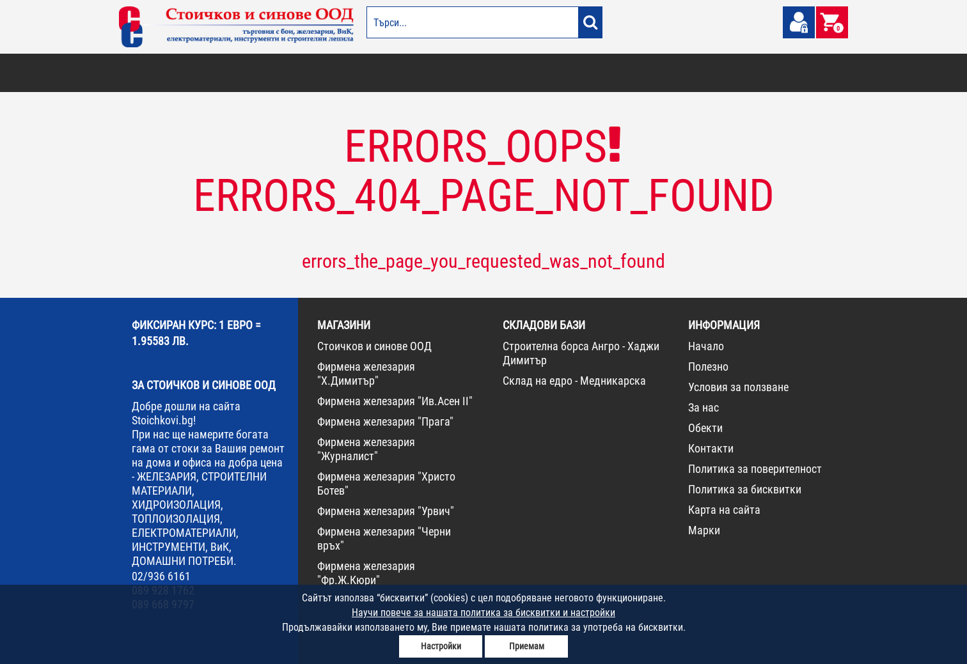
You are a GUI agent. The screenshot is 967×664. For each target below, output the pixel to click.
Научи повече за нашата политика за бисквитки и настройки (483, 612)
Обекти (705, 428)
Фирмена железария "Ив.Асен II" (395, 401)
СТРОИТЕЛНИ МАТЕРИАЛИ (273, 72)
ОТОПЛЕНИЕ (201, 72)
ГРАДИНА (364, 72)
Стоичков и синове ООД (374, 346)
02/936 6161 (161, 576)
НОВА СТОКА (736, 72)
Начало (706, 346)
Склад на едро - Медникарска (574, 380)
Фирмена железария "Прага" (385, 421)
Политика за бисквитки (744, 489)
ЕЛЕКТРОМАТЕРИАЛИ (502, 72)
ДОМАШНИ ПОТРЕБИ (423, 72)
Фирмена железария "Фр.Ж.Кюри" (366, 573)
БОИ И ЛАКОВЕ (148, 72)
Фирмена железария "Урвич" (385, 511)
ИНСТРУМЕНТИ (621, 72)
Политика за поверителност (755, 468)
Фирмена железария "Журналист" (366, 449)
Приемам (526, 646)
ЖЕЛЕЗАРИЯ (567, 72)
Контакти (711, 448)
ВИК (332, 72)
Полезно (708, 366)
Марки (704, 530)
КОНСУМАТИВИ (680, 72)
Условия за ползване (738, 387)
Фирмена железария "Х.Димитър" (366, 373)
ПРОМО (779, 72)
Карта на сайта (724, 509)
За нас (703, 407)
